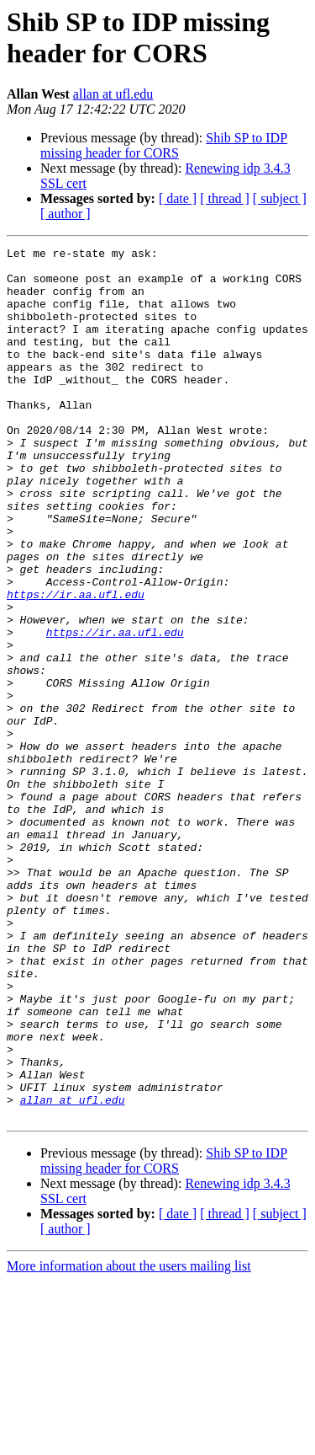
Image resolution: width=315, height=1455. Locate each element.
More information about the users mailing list (129, 1440)
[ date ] (178, 198)
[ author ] (65, 213)
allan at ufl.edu (113, 94)
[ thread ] (224, 198)
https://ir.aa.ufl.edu (75, 664)
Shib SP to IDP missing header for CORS (163, 145)
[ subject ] (280, 198)
